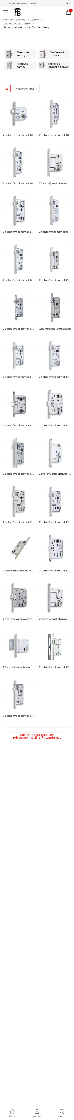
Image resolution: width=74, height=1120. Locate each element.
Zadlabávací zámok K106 (19, 716)
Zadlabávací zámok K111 (55, 329)
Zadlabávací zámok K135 (55, 522)
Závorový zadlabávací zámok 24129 (26, 667)
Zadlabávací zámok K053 (20, 425)
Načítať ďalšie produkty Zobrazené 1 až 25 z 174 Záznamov (37, 736)
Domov (8, 19)
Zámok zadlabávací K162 (19, 570)
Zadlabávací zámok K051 (55, 570)
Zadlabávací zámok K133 (19, 522)
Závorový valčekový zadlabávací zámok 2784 (33, 619)
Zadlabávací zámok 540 (19, 232)
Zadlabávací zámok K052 (56, 425)
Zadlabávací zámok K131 (55, 667)
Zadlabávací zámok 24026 (20, 377)
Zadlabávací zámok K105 (19, 329)
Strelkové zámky (23, 54)
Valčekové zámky (57, 54)
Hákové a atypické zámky (58, 65)
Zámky (34, 19)
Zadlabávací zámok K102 (55, 377)
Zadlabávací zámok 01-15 (56, 135)
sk (67, 3)
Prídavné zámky (22, 65)
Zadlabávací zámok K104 (55, 280)
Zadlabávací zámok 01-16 (20, 183)
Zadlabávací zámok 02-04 (20, 280)
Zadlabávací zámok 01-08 (20, 135)
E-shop (21, 19)
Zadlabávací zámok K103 (19, 474)
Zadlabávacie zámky (17, 23)
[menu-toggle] (5, 12)
